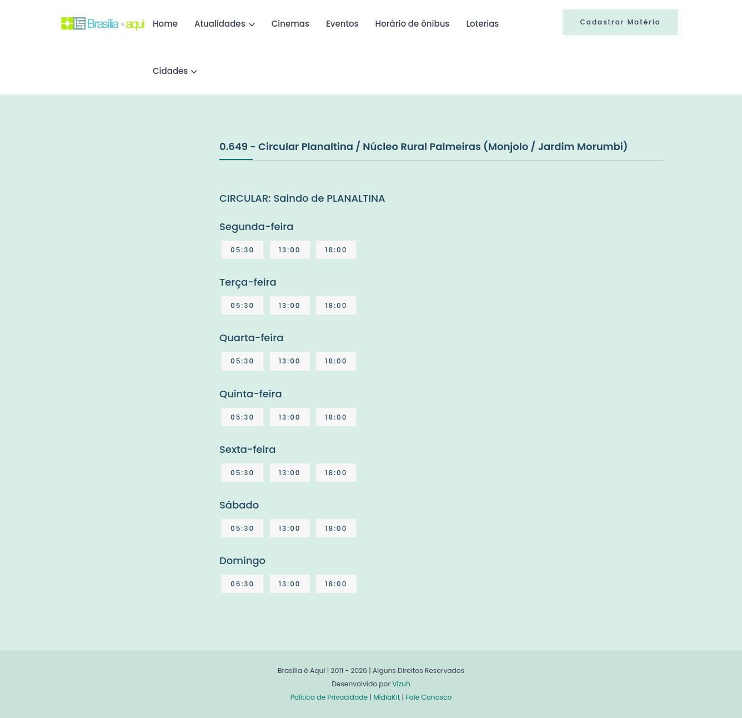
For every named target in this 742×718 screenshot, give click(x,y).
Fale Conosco (428, 697)
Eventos (342, 23)
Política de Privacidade (329, 697)
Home (165, 23)
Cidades (170, 71)
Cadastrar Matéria (620, 22)
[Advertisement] (144, 221)
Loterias (482, 23)
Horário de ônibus (412, 23)
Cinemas (290, 23)
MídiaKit (386, 697)
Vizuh (401, 684)
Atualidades (219, 23)
